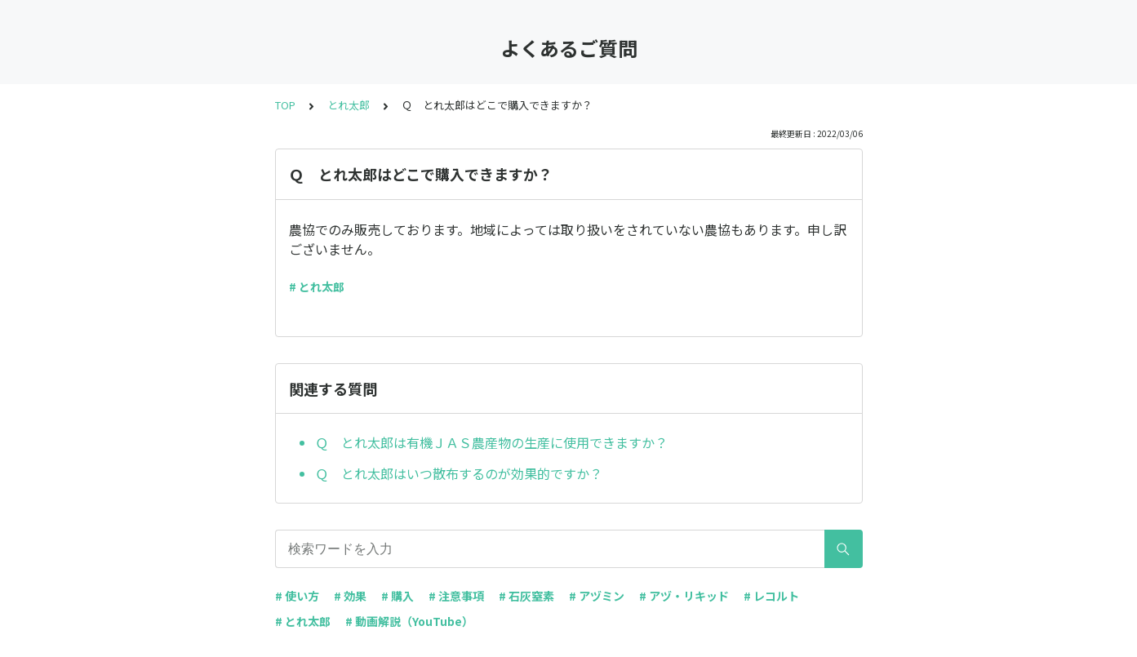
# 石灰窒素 (526, 596)
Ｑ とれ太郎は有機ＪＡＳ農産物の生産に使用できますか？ (491, 442)
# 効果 (350, 596)
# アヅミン (596, 596)
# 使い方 (297, 596)
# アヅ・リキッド (684, 596)
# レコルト (771, 596)
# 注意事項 (456, 596)
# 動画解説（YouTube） (409, 621)
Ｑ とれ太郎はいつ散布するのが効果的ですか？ (458, 473)
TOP (285, 105)
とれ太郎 (348, 105)
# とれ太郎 (316, 286)
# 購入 (397, 596)
